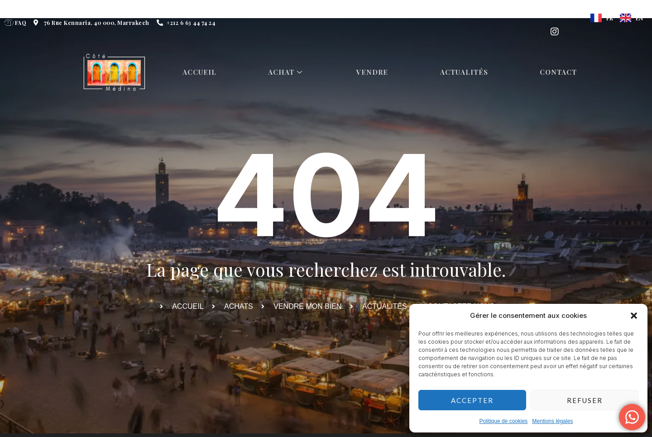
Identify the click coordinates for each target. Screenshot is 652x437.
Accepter (472, 400)
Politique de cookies (503, 421)
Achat (287, 72)
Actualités (466, 72)
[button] (633, 315)
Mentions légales (552, 421)
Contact (561, 72)
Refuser (585, 400)
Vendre (374, 72)
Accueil (200, 72)
